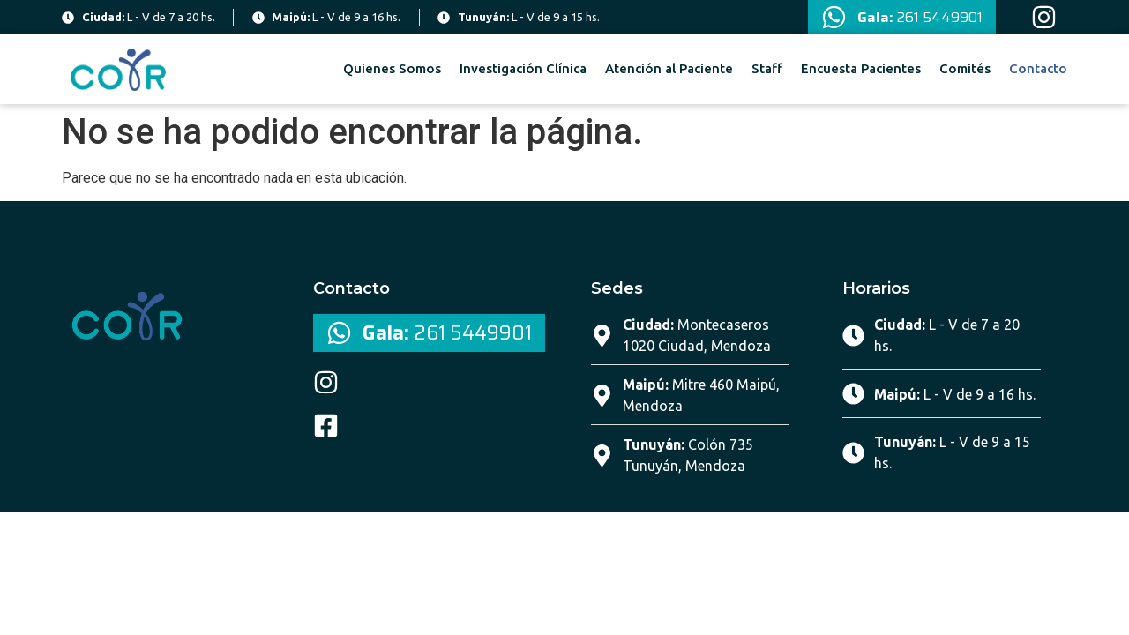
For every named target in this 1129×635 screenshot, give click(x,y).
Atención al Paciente (669, 68)
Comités (965, 68)
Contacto (1038, 68)
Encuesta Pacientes (861, 68)
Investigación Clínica (523, 68)
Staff (766, 68)
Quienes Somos (392, 68)
